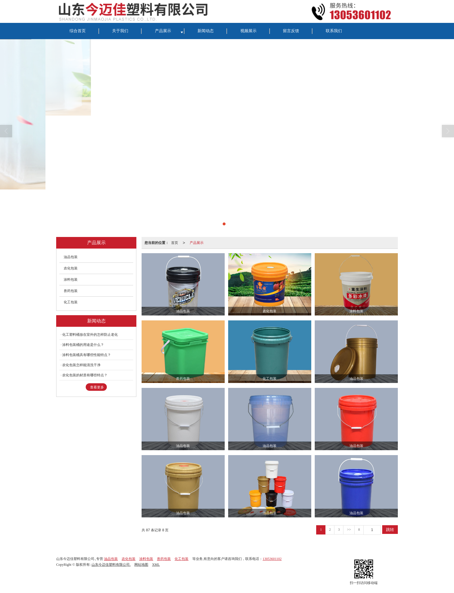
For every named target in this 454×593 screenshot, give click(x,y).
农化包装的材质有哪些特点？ (84, 375)
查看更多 (97, 387)
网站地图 (141, 565)
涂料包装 (71, 280)
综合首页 (77, 31)
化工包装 (71, 302)
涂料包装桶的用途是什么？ (83, 345)
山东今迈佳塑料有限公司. (111, 565)
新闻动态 (205, 31)
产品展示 (163, 31)
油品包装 (71, 257)
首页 (174, 243)
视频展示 (248, 31)
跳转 (390, 529)
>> (349, 530)
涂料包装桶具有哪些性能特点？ (86, 355)
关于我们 (120, 31)
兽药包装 (71, 291)
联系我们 (334, 31)
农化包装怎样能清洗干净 (81, 365)
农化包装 (71, 268)
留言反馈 (291, 31)
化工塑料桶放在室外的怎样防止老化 (90, 335)
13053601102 (272, 559)
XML (156, 565)
